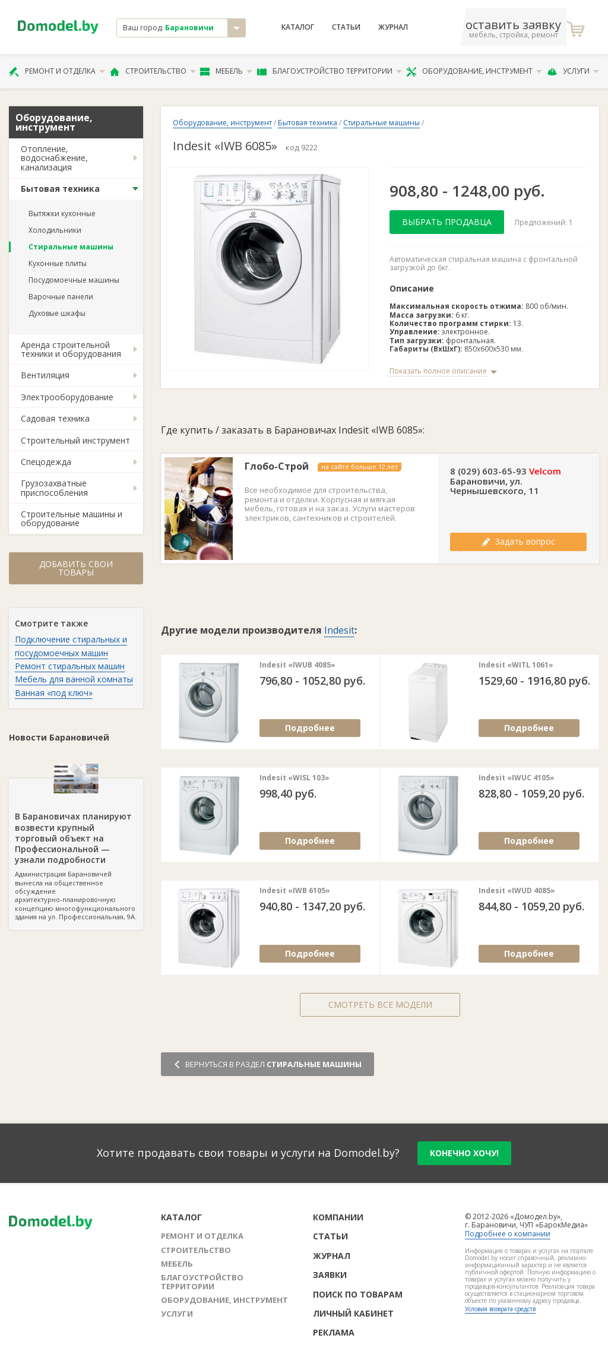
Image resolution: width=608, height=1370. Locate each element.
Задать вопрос (518, 541)
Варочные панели (60, 297)
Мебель (226, 71)
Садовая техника (55, 418)
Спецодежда (46, 461)
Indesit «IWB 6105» (294, 891)
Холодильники (54, 230)
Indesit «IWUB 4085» (297, 665)
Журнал (393, 27)
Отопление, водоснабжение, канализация (54, 158)
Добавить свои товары (76, 568)
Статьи (346, 27)
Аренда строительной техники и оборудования (71, 349)
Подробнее (310, 727)
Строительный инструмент (75, 440)
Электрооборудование (67, 397)
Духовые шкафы (57, 313)
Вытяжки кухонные (62, 213)
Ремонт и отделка (57, 71)
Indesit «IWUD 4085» (517, 891)
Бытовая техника (60, 188)
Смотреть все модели (380, 1004)
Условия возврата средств (500, 1309)
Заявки (330, 1274)
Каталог (297, 27)
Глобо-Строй (277, 466)
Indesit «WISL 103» (294, 778)
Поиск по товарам (358, 1294)
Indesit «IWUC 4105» (517, 778)
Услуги (573, 71)
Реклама (333, 1332)
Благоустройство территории (329, 71)
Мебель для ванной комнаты (74, 679)
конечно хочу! (464, 1153)
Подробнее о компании (507, 1234)
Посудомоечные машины (73, 280)
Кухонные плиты (57, 263)
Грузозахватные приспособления (54, 487)
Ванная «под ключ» (54, 692)
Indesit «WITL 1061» (516, 665)
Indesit (339, 630)
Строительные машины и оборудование (71, 518)
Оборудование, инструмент (474, 71)
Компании (338, 1217)
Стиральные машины (70, 247)
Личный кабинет (353, 1313)
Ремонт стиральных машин (70, 666)
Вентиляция (45, 375)
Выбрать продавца (447, 221)
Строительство (153, 71)
